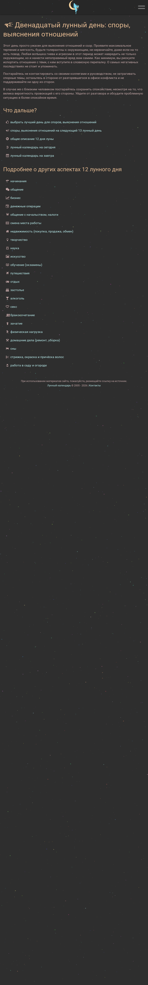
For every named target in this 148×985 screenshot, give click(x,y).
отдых (15, 281)
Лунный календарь (59, 385)
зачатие (16, 323)
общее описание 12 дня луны (32, 139)
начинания (18, 181)
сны (13, 348)
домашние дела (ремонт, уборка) (35, 340)
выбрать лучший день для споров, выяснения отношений (53, 122)
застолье (17, 290)
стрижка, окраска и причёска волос (37, 357)
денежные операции (25, 206)
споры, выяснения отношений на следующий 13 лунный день (56, 130)
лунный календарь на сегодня (32, 147)
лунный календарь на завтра (32, 155)
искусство (18, 256)
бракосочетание (22, 315)
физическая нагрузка (26, 332)
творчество (19, 240)
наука (14, 248)
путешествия (20, 273)
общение (16, 189)
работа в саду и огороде (28, 365)
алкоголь (17, 298)
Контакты (95, 385)
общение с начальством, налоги (34, 214)
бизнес (15, 198)
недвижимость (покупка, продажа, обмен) (41, 231)
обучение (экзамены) (26, 265)
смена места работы (25, 223)
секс (13, 307)
